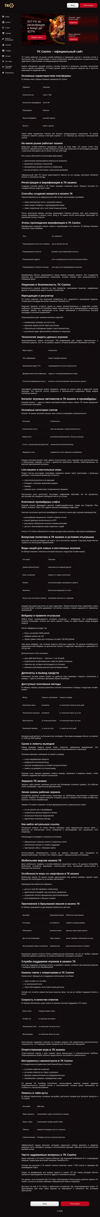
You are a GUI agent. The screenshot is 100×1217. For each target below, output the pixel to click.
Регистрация (88, 5)
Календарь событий (7, 67)
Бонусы (6, 22)
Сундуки (6, 50)
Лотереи (6, 56)
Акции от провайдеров (7, 39)
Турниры (6, 33)
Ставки (6, 28)
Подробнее (73, 22)
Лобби (5, 17)
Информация (8, 73)
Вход (73, 5)
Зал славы (7, 61)
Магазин (6, 45)
